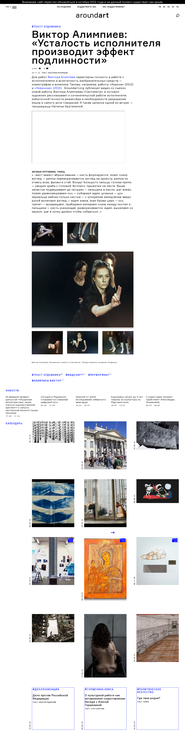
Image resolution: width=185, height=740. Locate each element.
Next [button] (113, 532)
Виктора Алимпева (61, 77)
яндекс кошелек (30, 708)
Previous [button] (101, 532)
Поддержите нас (86, 7)
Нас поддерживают (114, 7)
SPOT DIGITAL (75, 708)
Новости (12, 390)
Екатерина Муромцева (58, 73)
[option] (53, 558)
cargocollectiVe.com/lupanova (79, 706)
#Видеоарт (75, 375)
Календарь (14, 423)
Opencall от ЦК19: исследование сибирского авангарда (91, 400)
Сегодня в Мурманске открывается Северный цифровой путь (54, 400)
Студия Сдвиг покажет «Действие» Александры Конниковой (160, 400)
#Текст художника (47, 375)
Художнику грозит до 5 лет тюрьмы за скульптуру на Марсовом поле (127, 400)
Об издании (64, 7)
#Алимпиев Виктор (48, 380)
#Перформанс (100, 375)
